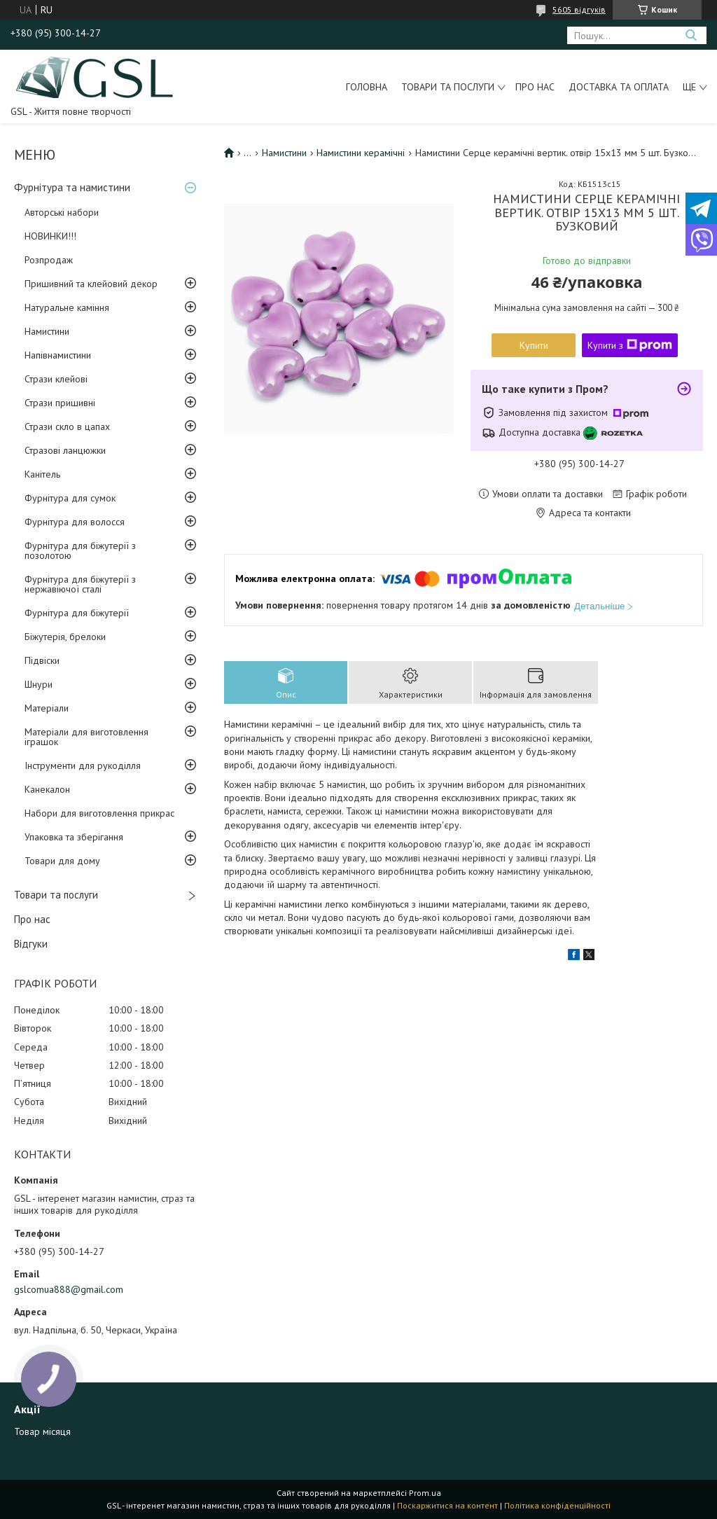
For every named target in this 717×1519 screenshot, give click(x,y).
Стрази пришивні (60, 402)
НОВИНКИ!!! (50, 236)
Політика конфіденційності (557, 1505)
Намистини (47, 331)
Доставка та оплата (619, 87)
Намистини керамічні (360, 153)
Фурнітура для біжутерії (77, 612)
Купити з (629, 345)
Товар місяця (42, 1431)
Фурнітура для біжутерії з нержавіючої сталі (80, 584)
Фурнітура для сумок (70, 498)
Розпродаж (49, 260)
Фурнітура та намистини (72, 187)
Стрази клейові (56, 379)
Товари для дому (62, 860)
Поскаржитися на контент (447, 1505)
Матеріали (47, 708)
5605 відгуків (579, 9)
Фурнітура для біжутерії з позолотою (80, 550)
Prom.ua (425, 1492)
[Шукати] (690, 35)
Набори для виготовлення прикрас (99, 813)
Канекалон (47, 789)
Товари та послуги (447, 87)
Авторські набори (62, 212)
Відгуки (31, 943)
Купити (534, 345)
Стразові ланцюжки (65, 450)
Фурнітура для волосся (75, 521)
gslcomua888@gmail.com (68, 1289)
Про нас (535, 87)
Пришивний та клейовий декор (91, 283)
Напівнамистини (58, 355)
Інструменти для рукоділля (83, 765)
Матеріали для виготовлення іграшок (86, 737)
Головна (366, 87)
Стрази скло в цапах (67, 426)
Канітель (42, 474)
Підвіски (42, 660)
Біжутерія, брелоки (65, 636)
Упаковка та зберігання (74, 837)
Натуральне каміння (67, 307)
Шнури (39, 684)
